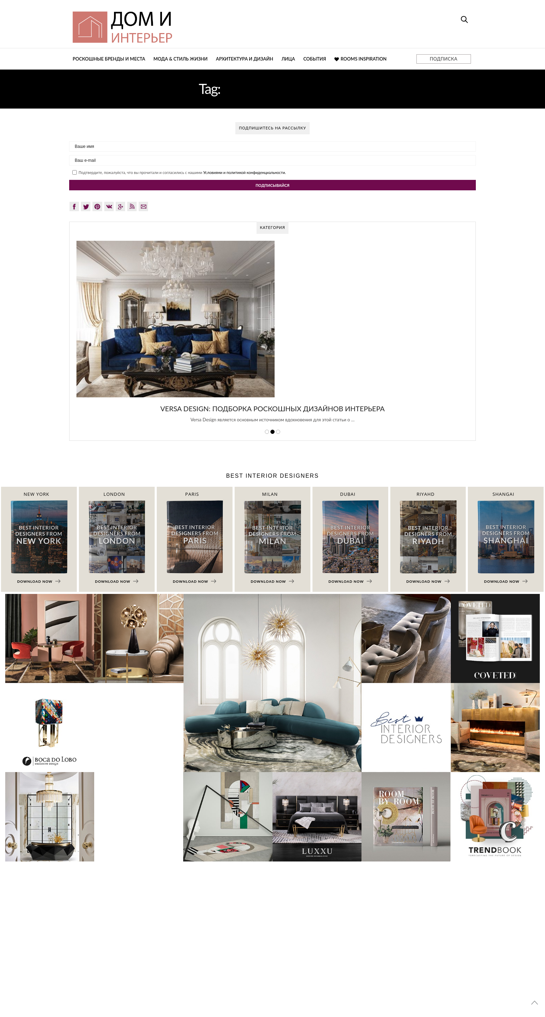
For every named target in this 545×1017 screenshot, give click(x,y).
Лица (288, 59)
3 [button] (278, 432)
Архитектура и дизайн (244, 59)
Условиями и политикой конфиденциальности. (244, 172)
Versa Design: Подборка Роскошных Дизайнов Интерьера (272, 408)
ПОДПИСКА (443, 59)
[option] (272, 335)
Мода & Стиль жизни (181, 59)
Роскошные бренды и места (109, 59)
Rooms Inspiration (360, 59)
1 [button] (267, 432)
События (314, 59)
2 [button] (272, 432)
